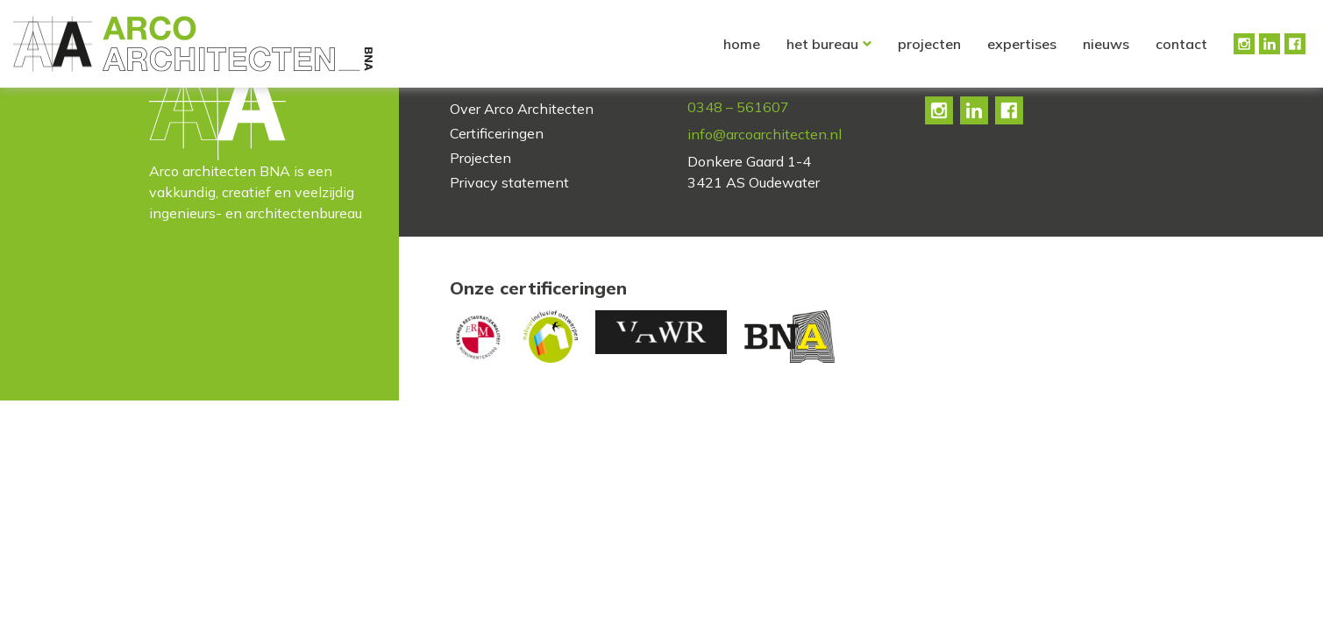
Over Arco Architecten (522, 108)
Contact (1181, 44)
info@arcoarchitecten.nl (764, 134)
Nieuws (1106, 44)
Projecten (929, 44)
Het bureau (822, 44)
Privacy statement (509, 182)
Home (741, 44)
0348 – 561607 (738, 107)
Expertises (1021, 44)
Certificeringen (497, 133)
